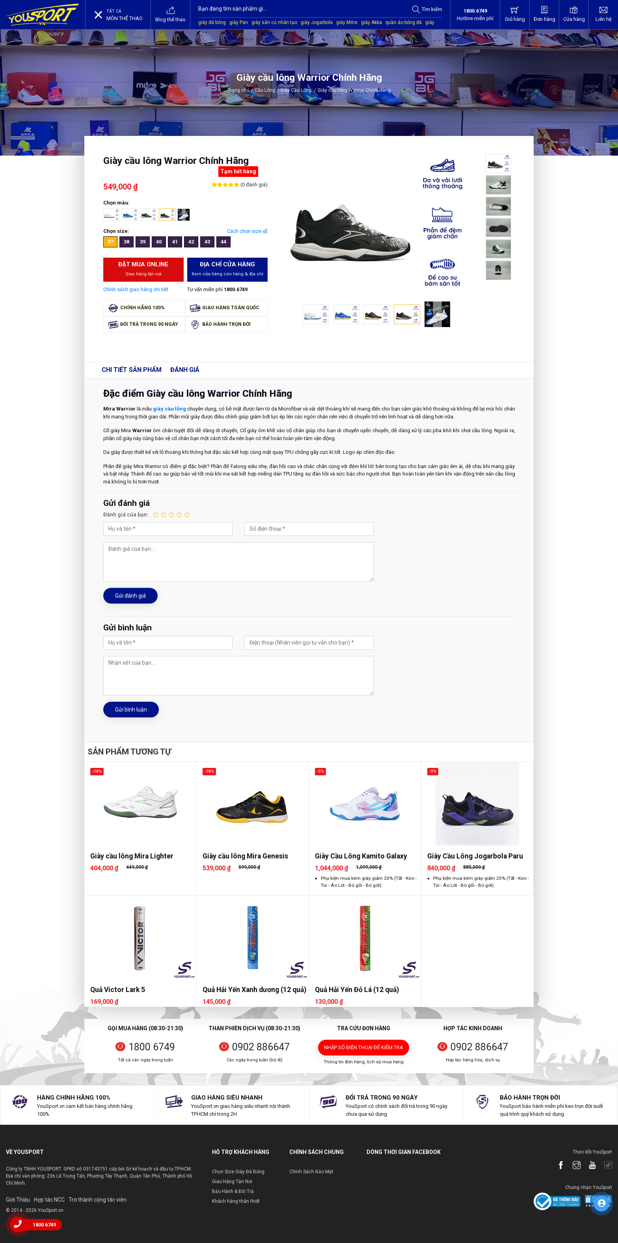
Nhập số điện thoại (363, 1047)
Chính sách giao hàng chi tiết (135, 289)
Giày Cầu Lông (298, 90)
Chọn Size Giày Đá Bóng (238, 1171)
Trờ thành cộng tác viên (98, 1200)
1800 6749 (151, 1047)
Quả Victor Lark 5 (117, 990)
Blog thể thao (170, 14)
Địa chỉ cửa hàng (227, 269)
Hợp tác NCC (49, 1200)
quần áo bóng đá (403, 22)
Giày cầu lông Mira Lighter (131, 856)
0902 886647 (261, 1047)
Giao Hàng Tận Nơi (232, 1181)
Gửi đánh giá (130, 596)
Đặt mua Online (144, 269)
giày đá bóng (212, 22)
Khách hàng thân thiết (236, 1201)
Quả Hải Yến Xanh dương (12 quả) (254, 990)
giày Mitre (346, 22)
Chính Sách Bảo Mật (311, 1171)
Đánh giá (184, 369)
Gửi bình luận (131, 709)
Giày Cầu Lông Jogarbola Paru (475, 856)
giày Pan (238, 22)
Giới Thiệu (18, 1200)
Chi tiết (132, 369)
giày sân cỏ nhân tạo (274, 22)
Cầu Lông (265, 90)
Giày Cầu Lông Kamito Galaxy (361, 856)
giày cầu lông (169, 409)
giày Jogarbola (317, 22)
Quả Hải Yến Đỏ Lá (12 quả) (357, 990)
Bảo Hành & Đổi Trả (233, 1191)
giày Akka (371, 22)
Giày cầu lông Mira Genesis (245, 856)
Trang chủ (238, 90)
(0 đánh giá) (253, 185)
